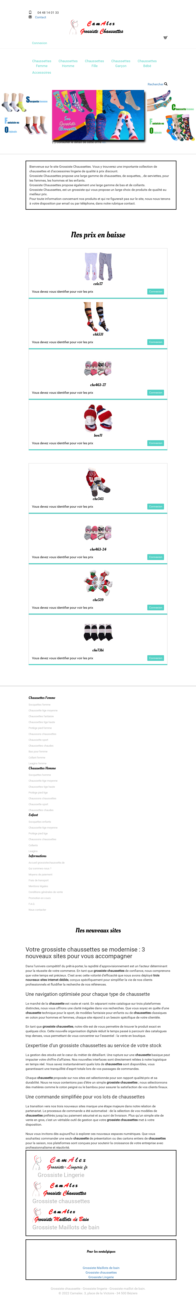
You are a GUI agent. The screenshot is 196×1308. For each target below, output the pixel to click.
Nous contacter (37, 912)
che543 (98, 500)
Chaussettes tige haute (42, 724)
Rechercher (157, 86)
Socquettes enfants (40, 824)
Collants (33, 847)
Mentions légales (38, 888)
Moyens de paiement (40, 877)
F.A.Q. (32, 906)
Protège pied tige (38, 795)
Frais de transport (38, 882)
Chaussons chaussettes (42, 736)
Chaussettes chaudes (41, 748)
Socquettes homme (40, 777)
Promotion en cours (40, 900)
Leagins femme (37, 766)
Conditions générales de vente (46, 894)
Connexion (39, 43)
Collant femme (37, 760)
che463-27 (98, 386)
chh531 (98, 335)
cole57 (98, 285)
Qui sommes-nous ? (40, 871)
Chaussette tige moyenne (43, 713)
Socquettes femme (40, 707)
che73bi (98, 652)
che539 (98, 602)
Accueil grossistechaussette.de (47, 865)
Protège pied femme (40, 730)
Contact (39, 17)
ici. (104, 143)
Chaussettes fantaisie (41, 718)
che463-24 (98, 551)
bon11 (98, 437)
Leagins (33, 853)
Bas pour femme (38, 754)
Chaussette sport (38, 742)
